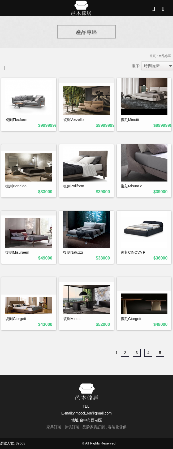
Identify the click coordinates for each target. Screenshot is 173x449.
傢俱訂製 (71, 427)
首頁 (152, 56)
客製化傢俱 (117, 427)
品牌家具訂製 (94, 427)
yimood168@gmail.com (92, 413)
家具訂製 (53, 427)
